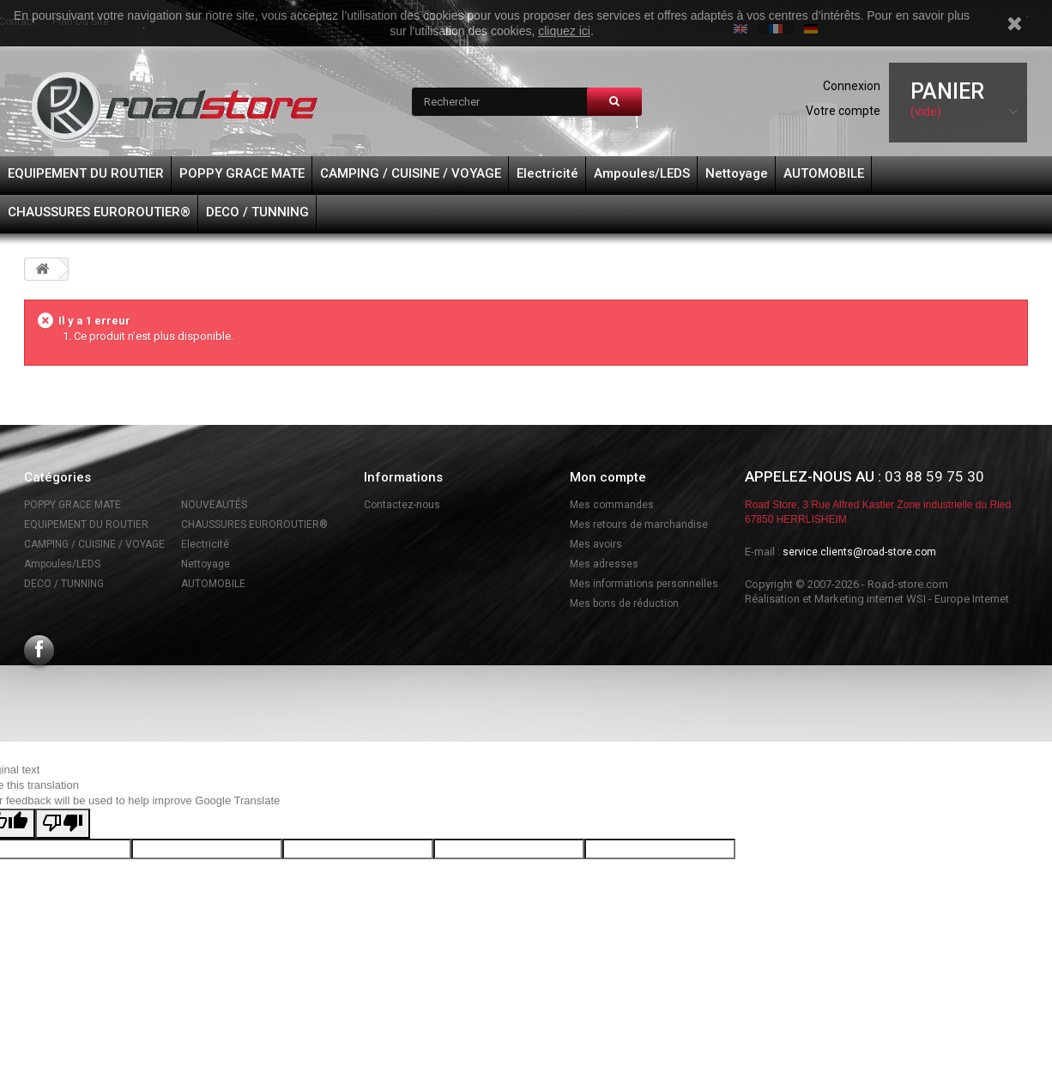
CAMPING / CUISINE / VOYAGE (410, 173)
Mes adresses (604, 564)
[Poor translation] (62, 824)
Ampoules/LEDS (642, 173)
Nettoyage (736, 173)
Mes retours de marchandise (639, 524)
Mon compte (608, 477)
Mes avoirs (596, 544)
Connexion (851, 86)
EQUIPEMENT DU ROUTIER (86, 173)
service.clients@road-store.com (859, 552)
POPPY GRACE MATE (242, 173)
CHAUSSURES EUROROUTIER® (99, 212)
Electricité (547, 173)
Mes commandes (612, 505)
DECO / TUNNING (257, 212)
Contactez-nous (402, 505)
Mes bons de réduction (624, 603)
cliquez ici (564, 31)
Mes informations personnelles (644, 584)
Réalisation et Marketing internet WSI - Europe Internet (877, 598)
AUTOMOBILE (823, 173)
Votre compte (843, 111)
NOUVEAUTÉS (214, 505)
